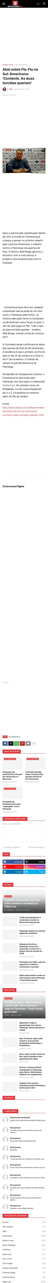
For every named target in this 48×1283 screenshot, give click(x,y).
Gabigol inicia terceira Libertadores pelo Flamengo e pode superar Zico (32, 1085)
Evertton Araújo (24, 1272)
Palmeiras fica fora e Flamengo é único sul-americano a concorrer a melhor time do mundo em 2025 (30, 949)
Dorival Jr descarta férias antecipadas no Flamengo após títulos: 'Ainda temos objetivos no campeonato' (30, 1071)
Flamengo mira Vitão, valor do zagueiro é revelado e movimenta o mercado (32, 964)
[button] (3, 4)
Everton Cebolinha (24, 1268)
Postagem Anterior (11, 847)
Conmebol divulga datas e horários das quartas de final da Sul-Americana (34, 775)
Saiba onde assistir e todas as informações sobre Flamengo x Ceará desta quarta (32, 977)
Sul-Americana (21, 65)
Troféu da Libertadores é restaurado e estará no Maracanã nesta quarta (30, 919)
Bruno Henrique (24, 1245)
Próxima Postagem (36, 847)
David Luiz (24, 1254)
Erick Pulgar (24, 1263)
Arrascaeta (24, 1236)
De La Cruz (24, 1258)
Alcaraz (24, 1222)
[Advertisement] (24, 36)
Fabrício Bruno (24, 1277)
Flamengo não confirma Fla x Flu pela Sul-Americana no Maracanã (12, 775)
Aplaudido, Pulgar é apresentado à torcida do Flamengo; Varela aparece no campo (32, 1026)
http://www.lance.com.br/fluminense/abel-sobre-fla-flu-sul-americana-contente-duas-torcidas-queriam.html (23, 411)
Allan (24, 1231)
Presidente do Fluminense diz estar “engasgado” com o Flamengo (12, 805)
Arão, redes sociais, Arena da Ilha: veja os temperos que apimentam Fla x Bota (32, 1056)
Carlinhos (24, 1249)
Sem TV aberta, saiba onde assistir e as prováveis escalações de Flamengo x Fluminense (30, 1042)
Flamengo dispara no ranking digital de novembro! (32, 932)
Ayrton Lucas (24, 1240)
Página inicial (8, 65)
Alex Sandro (24, 1226)
